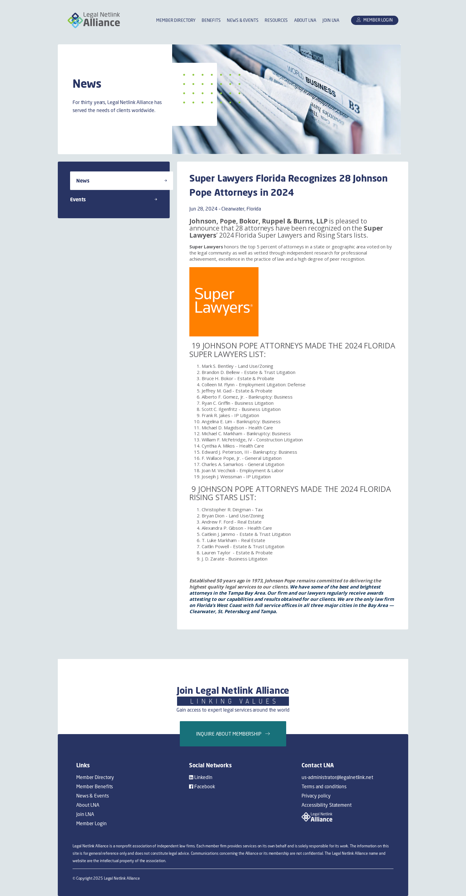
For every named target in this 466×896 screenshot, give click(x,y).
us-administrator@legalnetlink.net (337, 777)
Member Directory (175, 20)
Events (113, 199)
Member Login (91, 823)
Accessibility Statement (326, 805)
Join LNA (330, 20)
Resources (276, 20)
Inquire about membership (233, 733)
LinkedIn (200, 777)
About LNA (305, 20)
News (121, 180)
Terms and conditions (324, 786)
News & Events (243, 20)
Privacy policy (316, 795)
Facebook (202, 786)
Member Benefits (94, 786)
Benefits (211, 20)
